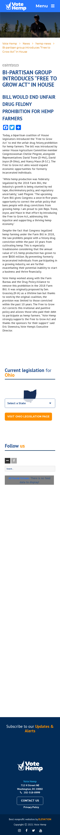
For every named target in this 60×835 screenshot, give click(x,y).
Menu (45, 6)
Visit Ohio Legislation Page (28, 416)
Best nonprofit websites (22, 819)
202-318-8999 (30, 792)
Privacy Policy (31, 807)
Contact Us (30, 800)
